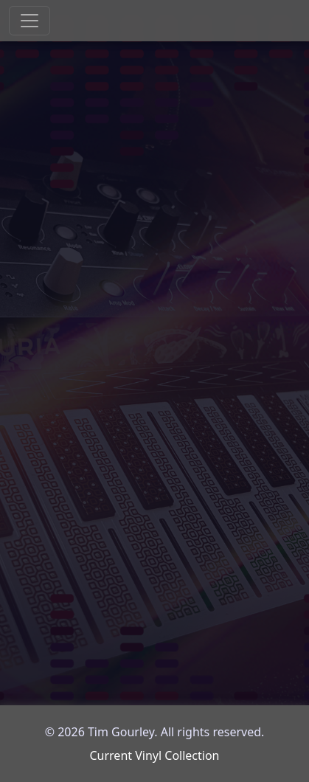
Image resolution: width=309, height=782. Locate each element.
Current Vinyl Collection (154, 755)
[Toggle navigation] (29, 20)
